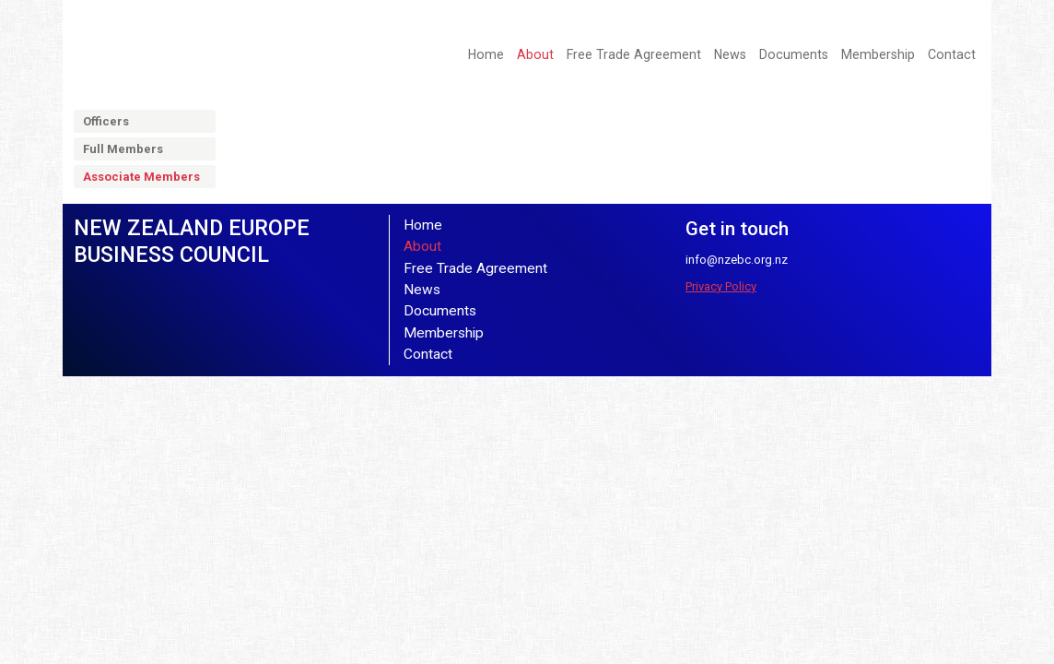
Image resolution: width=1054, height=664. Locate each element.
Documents (793, 54)
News (730, 54)
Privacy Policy (720, 286)
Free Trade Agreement (634, 54)
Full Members (123, 149)
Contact (952, 54)
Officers (106, 121)
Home (486, 54)
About (535, 54)
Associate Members (141, 177)
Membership (878, 54)
